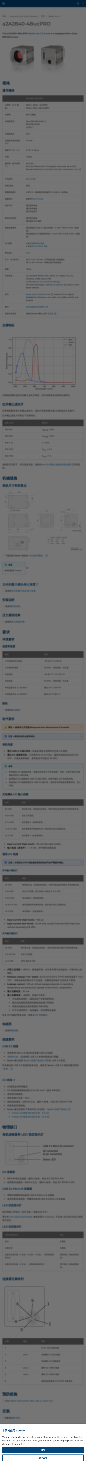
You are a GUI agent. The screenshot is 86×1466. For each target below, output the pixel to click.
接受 (43, 1450)
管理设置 (43, 1458)
